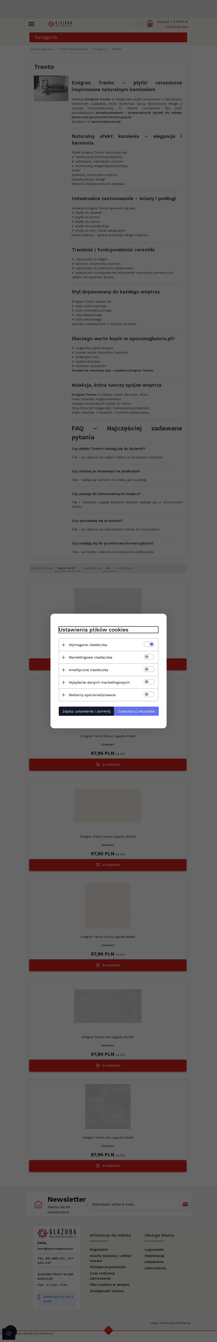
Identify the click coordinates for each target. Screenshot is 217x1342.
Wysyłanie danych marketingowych (97, 682)
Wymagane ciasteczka (86, 644)
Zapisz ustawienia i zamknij (84, 711)
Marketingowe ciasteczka (89, 657)
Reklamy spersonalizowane (90, 695)
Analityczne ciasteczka (86, 670)
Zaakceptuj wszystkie (137, 711)
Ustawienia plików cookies (92, 629)
